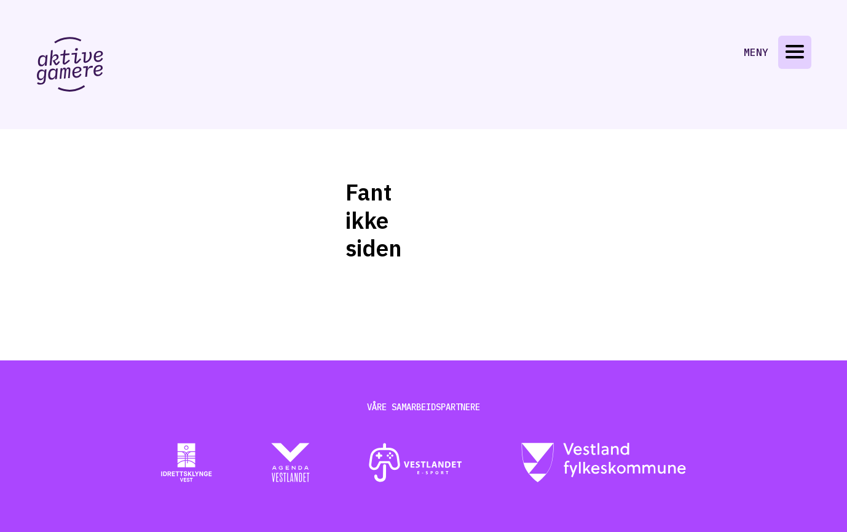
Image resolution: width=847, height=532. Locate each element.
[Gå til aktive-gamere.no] (70, 64)
